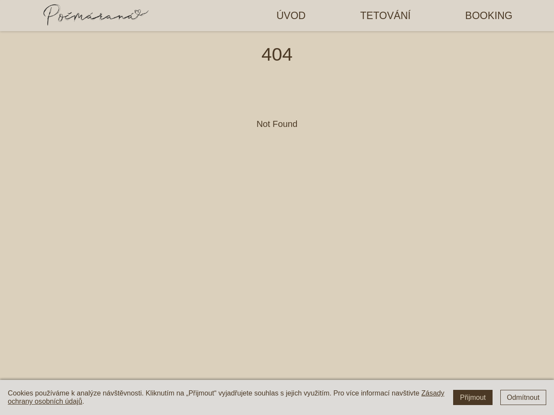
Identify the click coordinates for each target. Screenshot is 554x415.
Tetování (385, 15)
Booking (488, 15)
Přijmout (473, 397)
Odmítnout (523, 397)
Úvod (291, 15)
